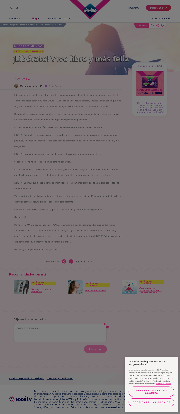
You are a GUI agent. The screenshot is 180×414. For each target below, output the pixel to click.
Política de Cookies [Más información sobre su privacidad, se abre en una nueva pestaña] (163, 384)
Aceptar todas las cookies (151, 391)
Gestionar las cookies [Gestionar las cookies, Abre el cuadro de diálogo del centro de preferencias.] (152, 402)
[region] (151, 384)
